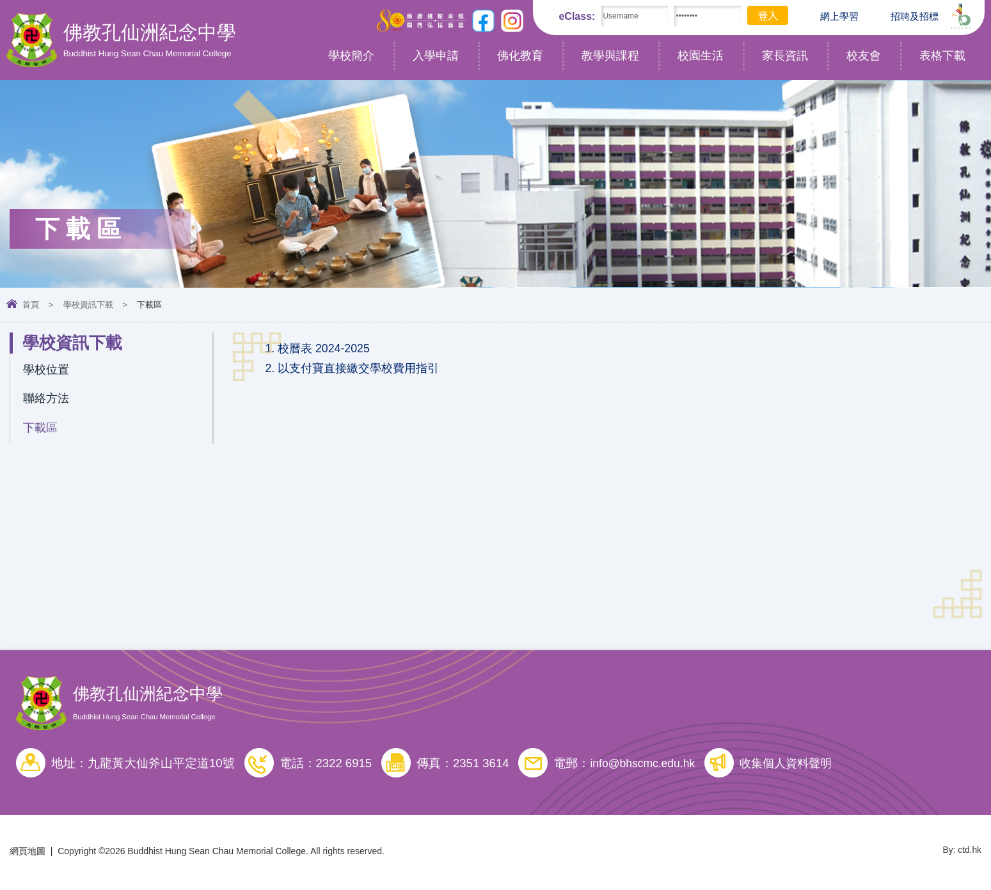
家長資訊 (785, 55)
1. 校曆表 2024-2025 (319, 349)
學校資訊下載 (88, 304)
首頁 (30, 304)
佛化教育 (520, 55)
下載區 (41, 432)
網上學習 (830, 16)
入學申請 (436, 55)
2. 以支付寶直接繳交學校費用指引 (356, 370)
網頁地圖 (27, 853)
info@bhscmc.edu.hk (645, 765)
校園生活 (701, 55)
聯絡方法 (47, 401)
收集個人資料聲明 (794, 765)
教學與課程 (610, 55)
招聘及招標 (905, 15)
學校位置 (47, 370)
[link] (607, 349)
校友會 (863, 55)
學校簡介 (351, 55)
